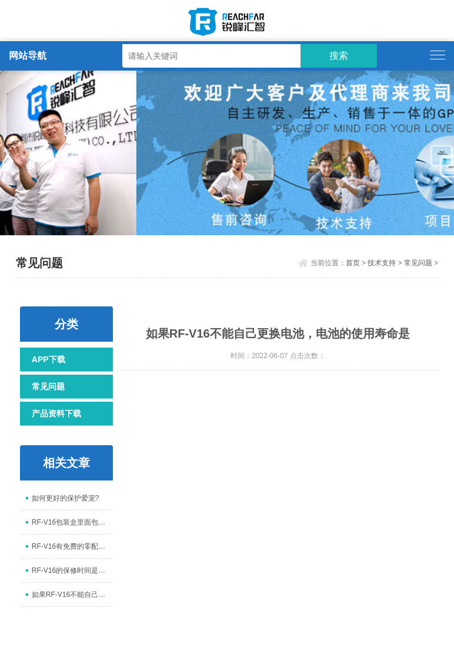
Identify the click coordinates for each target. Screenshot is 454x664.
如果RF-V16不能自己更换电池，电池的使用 (72, 594)
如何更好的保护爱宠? (65, 498)
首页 (353, 263)
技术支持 (382, 263)
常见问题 (418, 263)
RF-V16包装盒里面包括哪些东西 (72, 522)
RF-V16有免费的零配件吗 (72, 546)
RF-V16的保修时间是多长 (72, 570)
